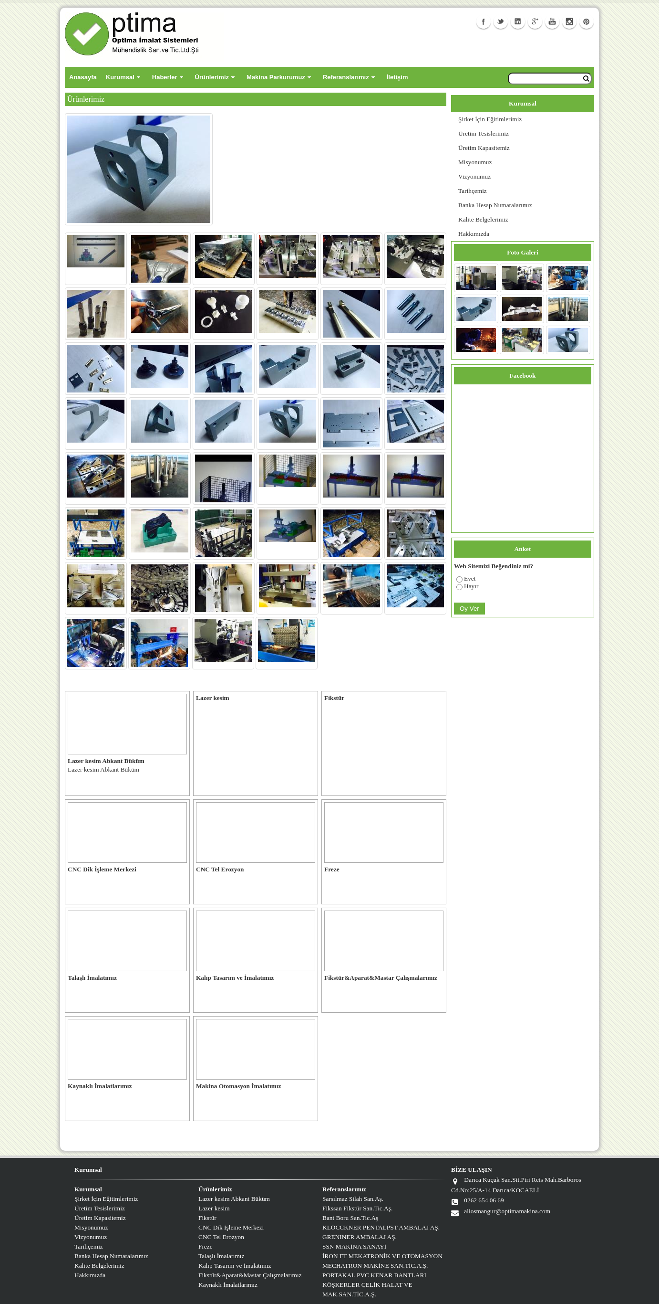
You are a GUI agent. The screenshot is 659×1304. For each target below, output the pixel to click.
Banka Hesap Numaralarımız (495, 205)
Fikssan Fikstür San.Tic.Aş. (357, 1208)
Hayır (471, 586)
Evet (469, 578)
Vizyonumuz (474, 176)
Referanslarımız (346, 77)
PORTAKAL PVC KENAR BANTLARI (374, 1275)
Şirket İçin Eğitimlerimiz (490, 119)
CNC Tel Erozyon (221, 1236)
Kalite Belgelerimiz (483, 219)
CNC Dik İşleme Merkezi (231, 1227)
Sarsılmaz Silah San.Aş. (352, 1198)
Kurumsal (120, 77)
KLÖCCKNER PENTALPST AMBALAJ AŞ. (381, 1227)
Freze (205, 1246)
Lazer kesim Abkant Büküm (234, 1198)
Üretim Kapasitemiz (484, 147)
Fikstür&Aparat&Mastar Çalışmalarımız (250, 1275)
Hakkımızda (473, 233)
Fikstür (207, 1217)
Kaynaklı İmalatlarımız (227, 1284)
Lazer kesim (214, 1208)
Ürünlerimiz (212, 77)
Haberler (164, 77)
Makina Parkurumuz (276, 77)
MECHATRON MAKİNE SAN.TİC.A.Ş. (375, 1265)
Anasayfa (83, 77)
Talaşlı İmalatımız (221, 1256)
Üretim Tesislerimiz (483, 133)
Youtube (552, 21)
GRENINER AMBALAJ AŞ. (359, 1236)
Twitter (501, 21)
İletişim (397, 77)
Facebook (483, 21)
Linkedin (518, 21)
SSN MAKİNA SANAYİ (354, 1246)
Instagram (569, 21)
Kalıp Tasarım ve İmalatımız (234, 1265)
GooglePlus (535, 21)
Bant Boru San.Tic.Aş (350, 1217)
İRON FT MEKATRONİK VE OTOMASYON (382, 1256)
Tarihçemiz (472, 190)
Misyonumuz (475, 162)
